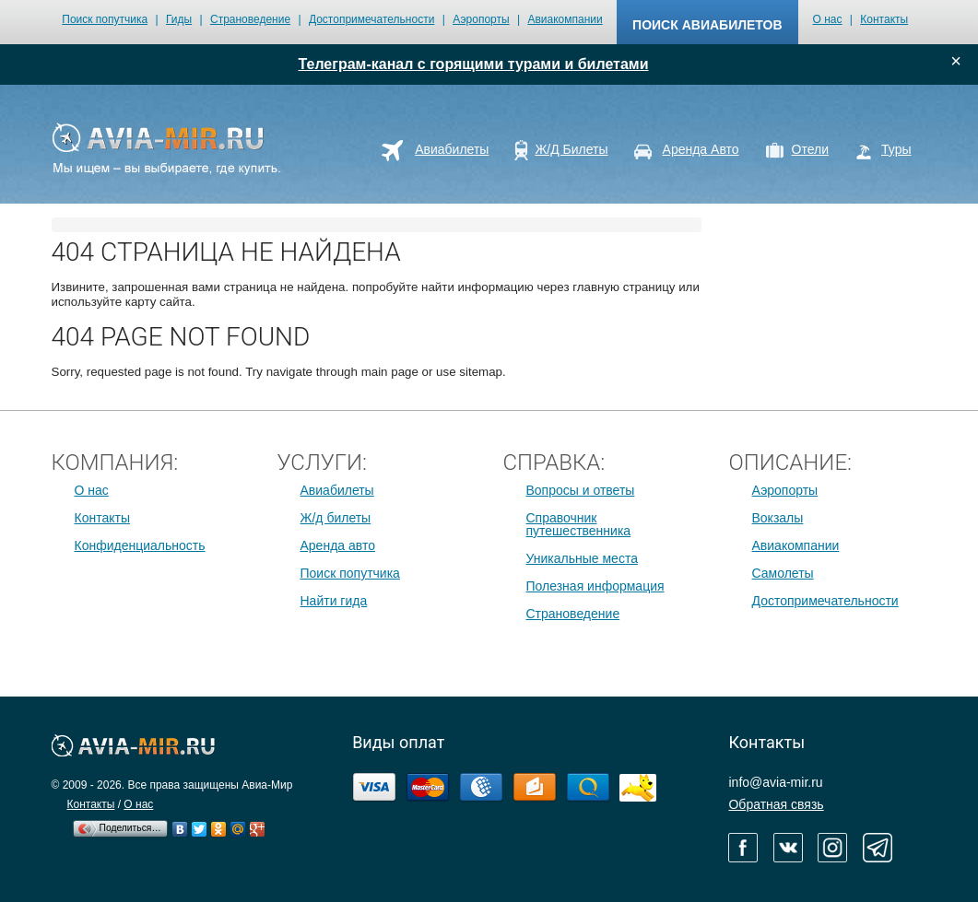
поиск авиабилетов (707, 25)
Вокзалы (778, 517)
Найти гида (334, 600)
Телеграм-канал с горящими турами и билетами (474, 64)
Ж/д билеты (335, 517)
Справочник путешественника (578, 524)
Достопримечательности (371, 19)
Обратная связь (775, 804)
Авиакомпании (564, 19)
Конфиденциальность (140, 545)
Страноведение (250, 19)
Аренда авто (337, 545)
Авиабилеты (337, 490)
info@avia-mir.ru (775, 782)
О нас (827, 19)
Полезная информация (595, 586)
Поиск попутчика (104, 19)
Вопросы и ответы (580, 490)
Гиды (179, 19)
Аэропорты (481, 19)
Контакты (884, 19)
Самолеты (783, 573)
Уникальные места (582, 558)
